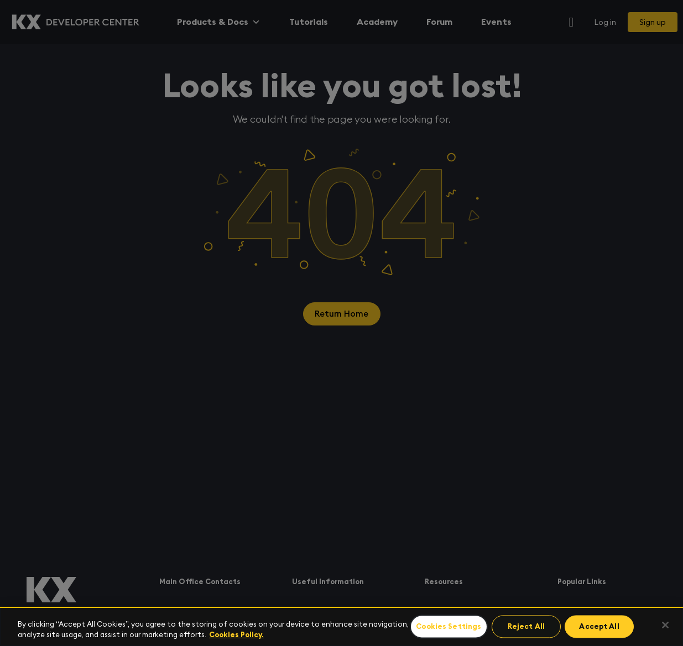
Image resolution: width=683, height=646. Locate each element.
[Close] (665, 625)
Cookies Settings (449, 627)
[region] (341, 626)
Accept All (597, 627)
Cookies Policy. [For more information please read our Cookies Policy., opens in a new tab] (236, 634)
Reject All (525, 627)
